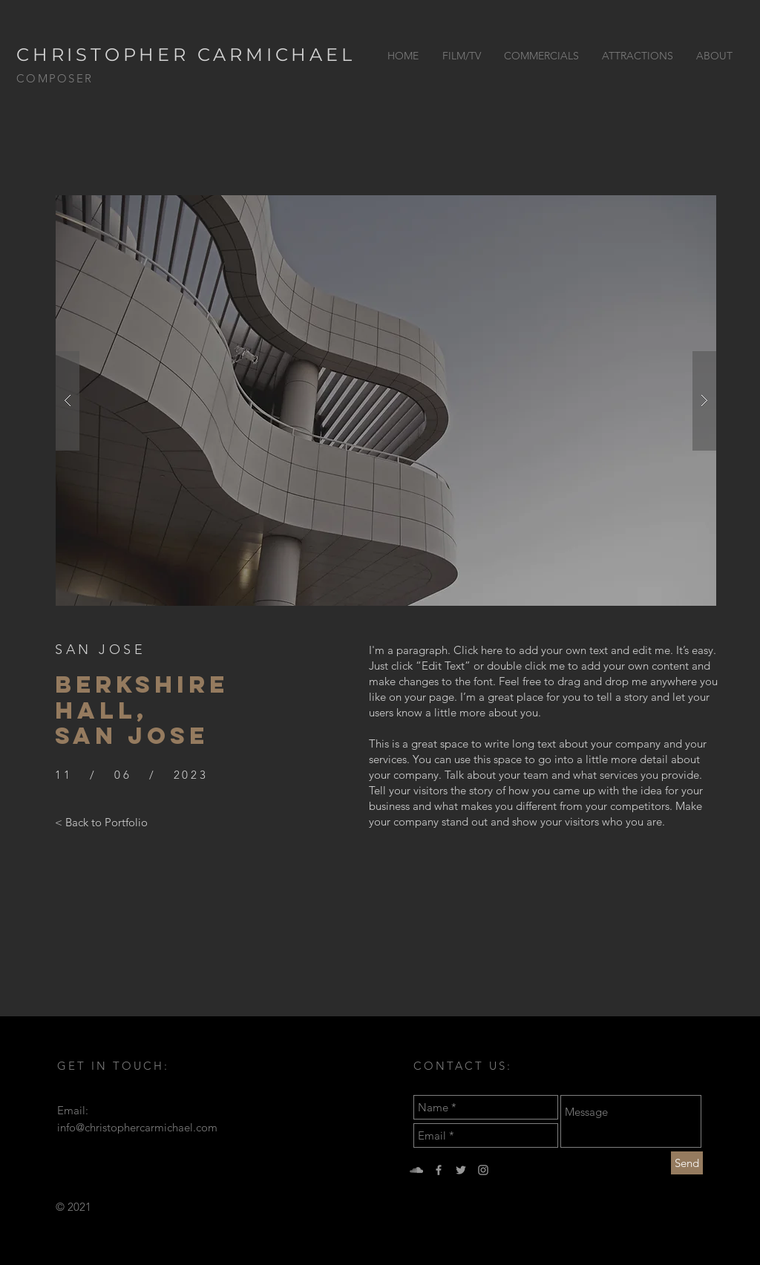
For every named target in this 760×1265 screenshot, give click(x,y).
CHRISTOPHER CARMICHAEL (186, 54)
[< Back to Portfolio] (101, 822)
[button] (386, 400)
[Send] (687, 1162)
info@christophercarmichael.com (137, 1127)
